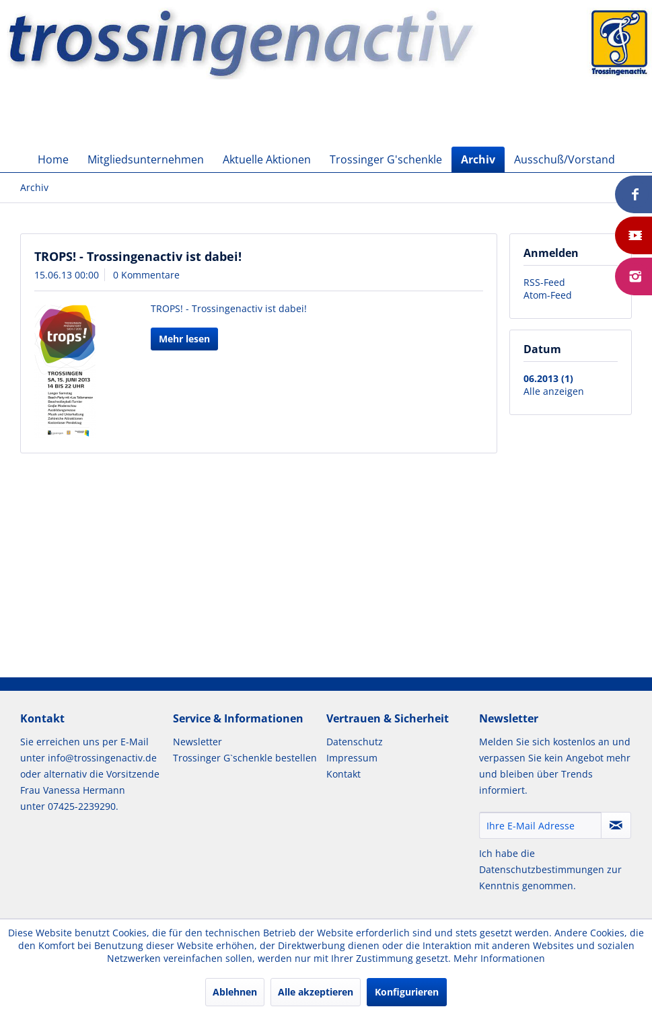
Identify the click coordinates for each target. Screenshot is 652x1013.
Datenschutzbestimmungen (541, 869)
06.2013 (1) (548, 378)
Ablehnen (235, 991)
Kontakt (343, 773)
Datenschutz (354, 741)
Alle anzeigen (553, 391)
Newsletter (197, 741)
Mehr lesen (184, 338)
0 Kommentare (146, 274)
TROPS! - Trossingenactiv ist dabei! (138, 256)
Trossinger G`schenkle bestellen (245, 757)
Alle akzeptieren (315, 991)
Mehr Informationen (499, 958)
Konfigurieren (407, 991)
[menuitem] (53, 159)
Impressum (351, 757)
